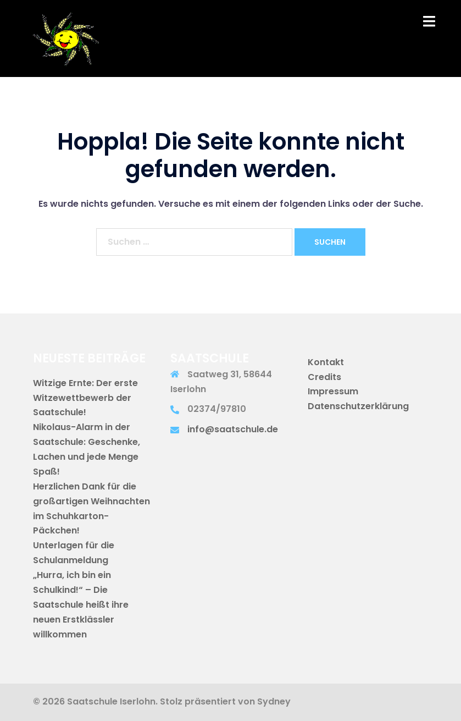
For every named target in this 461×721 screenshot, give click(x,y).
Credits (324, 377)
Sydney (274, 701)
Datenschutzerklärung (358, 406)
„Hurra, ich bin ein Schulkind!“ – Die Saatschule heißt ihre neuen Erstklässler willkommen (81, 605)
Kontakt (326, 362)
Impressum (333, 391)
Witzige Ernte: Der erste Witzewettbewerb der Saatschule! (85, 398)
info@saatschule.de (232, 429)
